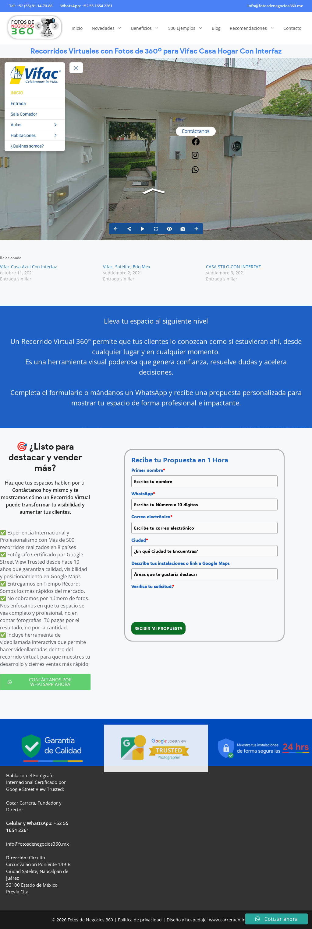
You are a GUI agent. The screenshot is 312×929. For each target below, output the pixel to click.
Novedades (109, 28)
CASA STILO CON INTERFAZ (233, 267)
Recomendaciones (254, 28)
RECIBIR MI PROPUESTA (158, 628)
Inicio (77, 28)
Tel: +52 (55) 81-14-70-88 (30, 6)
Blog (216, 28)
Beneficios (147, 28)
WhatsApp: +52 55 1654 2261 (86, 6)
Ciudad (139, 540)
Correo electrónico (151, 517)
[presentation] (177, 603)
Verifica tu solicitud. (152, 586)
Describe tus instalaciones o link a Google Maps (180, 563)
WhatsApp (143, 493)
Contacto (292, 28)
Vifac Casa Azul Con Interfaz (28, 267)
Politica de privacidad (140, 920)
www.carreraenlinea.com (234, 920)
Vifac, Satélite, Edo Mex (126, 267)
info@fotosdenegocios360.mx (275, 6)
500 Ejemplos (187, 28)
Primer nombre (148, 470)
